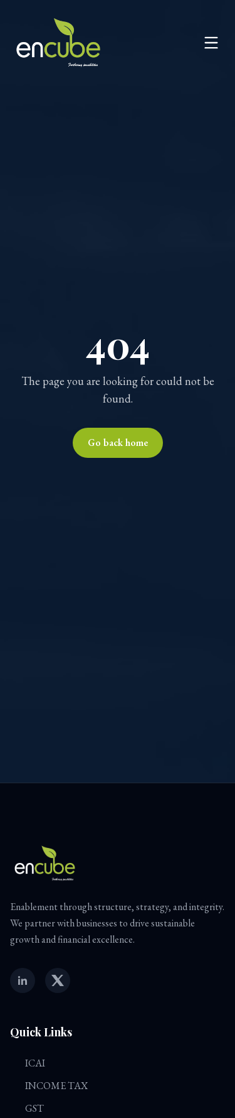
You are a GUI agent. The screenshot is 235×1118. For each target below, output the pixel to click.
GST (27, 1108)
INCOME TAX (49, 1085)
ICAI (27, 1063)
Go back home (118, 442)
